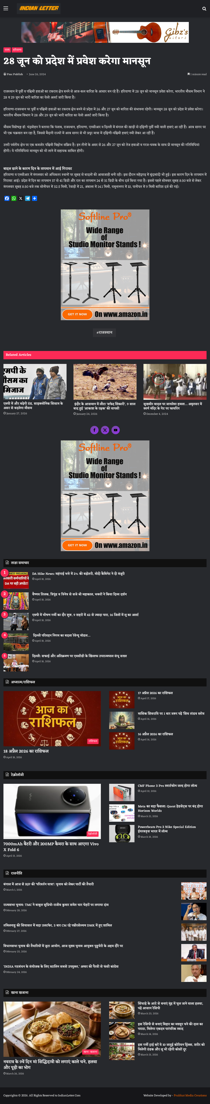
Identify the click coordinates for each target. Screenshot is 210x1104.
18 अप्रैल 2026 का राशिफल (26, 751)
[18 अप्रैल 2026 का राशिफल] (52, 718)
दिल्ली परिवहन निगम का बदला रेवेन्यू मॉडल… (61, 636)
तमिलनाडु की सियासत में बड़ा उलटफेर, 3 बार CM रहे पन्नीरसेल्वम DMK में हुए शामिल (57, 926)
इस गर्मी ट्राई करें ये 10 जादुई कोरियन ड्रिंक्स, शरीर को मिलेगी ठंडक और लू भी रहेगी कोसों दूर (171, 1047)
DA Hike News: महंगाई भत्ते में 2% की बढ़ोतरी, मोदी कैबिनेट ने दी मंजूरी (78, 574)
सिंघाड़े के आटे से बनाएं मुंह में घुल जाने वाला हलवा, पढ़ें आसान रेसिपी (170, 1006)
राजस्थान (105, 332)
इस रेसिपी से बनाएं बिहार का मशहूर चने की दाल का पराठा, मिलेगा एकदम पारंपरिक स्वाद (170, 1026)
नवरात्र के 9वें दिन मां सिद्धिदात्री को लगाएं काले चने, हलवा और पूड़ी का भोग (50, 1064)
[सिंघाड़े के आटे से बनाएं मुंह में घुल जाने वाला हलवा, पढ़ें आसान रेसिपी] (121, 1010)
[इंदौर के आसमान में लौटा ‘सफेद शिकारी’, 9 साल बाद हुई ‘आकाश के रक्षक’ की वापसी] (105, 382)
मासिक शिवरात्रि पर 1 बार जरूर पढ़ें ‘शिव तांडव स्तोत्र (171, 714)
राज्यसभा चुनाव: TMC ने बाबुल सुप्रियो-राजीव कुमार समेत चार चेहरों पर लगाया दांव (56, 905)
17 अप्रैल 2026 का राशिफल (155, 693)
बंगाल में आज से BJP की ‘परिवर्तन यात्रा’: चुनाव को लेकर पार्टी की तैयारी (48, 884)
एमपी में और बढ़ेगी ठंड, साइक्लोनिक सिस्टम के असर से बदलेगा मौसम (33, 406)
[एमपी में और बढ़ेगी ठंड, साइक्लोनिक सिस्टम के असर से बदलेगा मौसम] (35, 381)
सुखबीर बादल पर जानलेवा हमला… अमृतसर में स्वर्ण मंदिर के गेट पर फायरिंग (172, 406)
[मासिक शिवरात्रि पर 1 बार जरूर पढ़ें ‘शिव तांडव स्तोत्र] (121, 720)
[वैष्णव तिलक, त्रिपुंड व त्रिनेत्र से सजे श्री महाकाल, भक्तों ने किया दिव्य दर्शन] (16, 601)
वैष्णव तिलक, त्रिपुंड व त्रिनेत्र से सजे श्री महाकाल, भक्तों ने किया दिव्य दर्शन (79, 594)
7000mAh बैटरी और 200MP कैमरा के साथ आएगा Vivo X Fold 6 (51, 847)
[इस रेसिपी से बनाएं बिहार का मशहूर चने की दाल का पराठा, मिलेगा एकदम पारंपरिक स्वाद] (121, 1030)
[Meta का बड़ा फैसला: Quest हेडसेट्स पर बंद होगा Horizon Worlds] (121, 813)
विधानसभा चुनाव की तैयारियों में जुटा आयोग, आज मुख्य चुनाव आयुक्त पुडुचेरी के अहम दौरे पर (63, 946)
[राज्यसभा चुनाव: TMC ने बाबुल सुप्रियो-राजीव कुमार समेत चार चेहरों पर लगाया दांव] (194, 911)
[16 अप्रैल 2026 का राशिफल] (121, 741)
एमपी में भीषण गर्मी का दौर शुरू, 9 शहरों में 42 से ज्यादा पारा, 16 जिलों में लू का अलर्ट (85, 615)
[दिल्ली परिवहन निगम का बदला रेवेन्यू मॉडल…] (16, 642)
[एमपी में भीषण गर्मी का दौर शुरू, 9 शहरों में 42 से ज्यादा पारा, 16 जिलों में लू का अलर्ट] (16, 621)
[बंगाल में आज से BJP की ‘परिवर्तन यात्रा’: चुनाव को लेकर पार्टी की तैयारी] (194, 891)
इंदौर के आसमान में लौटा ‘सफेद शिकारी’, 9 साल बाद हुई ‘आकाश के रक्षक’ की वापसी (104, 406)
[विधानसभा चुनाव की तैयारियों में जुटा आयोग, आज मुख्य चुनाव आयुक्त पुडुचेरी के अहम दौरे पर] (194, 952)
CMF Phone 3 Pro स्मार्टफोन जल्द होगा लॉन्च (167, 786)
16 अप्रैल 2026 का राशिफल (155, 734)
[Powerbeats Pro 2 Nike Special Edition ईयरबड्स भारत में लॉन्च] (121, 833)
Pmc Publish (15, 74)
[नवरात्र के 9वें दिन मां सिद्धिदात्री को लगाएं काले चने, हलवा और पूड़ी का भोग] (52, 1029)
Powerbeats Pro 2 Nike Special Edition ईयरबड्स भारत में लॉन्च (167, 829)
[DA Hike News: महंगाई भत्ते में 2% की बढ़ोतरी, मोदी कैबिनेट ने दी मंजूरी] (16, 580)
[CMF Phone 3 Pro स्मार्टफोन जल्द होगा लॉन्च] (121, 792)
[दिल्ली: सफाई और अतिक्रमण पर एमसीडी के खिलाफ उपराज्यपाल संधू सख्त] (16, 662)
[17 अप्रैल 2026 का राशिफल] (121, 699)
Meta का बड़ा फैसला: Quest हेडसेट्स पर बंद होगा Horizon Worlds (170, 809)
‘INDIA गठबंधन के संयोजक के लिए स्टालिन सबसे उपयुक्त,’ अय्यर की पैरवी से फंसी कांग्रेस (61, 967)
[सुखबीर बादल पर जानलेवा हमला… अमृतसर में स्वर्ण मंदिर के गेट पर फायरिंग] (175, 382)
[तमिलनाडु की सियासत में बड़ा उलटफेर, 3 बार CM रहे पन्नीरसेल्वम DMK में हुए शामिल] (194, 932)
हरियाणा (17, 49)
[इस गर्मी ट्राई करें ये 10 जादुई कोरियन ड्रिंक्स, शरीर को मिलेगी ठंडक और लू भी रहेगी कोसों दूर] (121, 1051)
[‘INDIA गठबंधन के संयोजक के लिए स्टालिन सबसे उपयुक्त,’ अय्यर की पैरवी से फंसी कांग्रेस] (194, 973)
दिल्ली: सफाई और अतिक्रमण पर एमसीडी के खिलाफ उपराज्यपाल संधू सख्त (79, 656)
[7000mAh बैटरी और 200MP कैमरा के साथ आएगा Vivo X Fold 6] (52, 811)
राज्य (7, 49)
